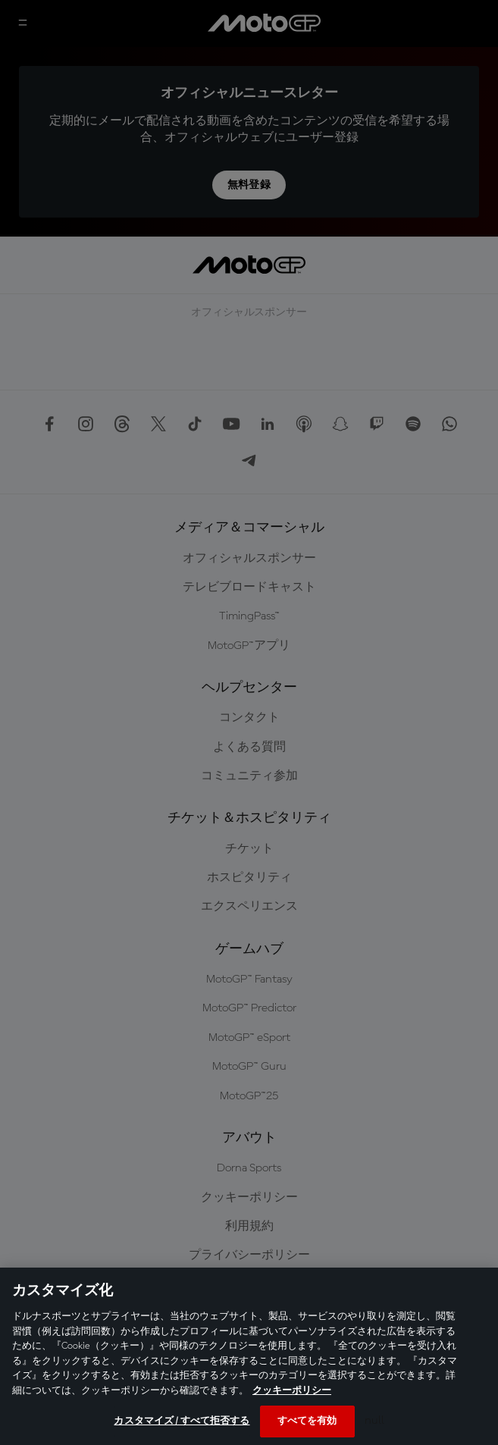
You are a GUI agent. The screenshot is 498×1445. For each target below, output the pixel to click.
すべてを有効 (307, 1421)
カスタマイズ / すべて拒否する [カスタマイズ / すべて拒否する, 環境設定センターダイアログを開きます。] (181, 1421)
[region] (249, 1356)
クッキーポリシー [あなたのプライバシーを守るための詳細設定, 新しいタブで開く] (291, 1391)
